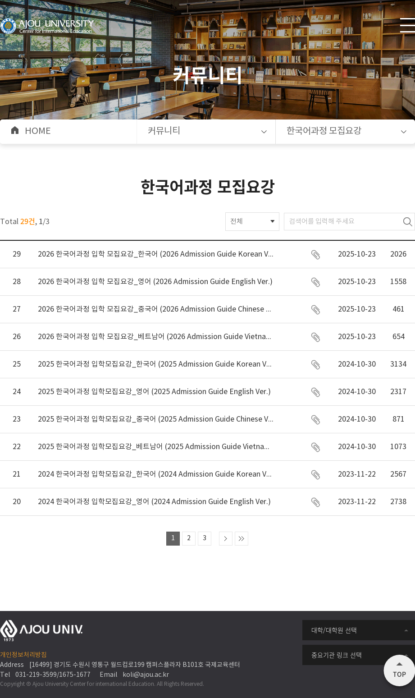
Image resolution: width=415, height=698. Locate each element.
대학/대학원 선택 (334, 629)
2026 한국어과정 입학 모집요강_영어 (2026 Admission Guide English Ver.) (155, 282)
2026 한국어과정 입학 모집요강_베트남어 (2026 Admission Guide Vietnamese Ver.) (156, 337)
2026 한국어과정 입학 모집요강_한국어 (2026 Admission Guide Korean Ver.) (156, 254)
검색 (408, 221)
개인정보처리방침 (23, 655)
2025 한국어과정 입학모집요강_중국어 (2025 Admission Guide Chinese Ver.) (156, 419)
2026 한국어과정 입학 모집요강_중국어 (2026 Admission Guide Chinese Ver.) (156, 309)
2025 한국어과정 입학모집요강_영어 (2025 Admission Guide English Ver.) (154, 392)
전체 (236, 221)
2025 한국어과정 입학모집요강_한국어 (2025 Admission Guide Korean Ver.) (156, 364)
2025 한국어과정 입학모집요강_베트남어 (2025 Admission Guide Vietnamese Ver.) (156, 447)
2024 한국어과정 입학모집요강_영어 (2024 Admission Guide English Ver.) (154, 502)
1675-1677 (75, 675)
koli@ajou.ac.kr (146, 675)
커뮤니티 (164, 131)
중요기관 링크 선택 (336, 654)
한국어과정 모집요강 (324, 131)
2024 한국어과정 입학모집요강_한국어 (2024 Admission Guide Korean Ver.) (156, 474)
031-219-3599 (36, 675)
